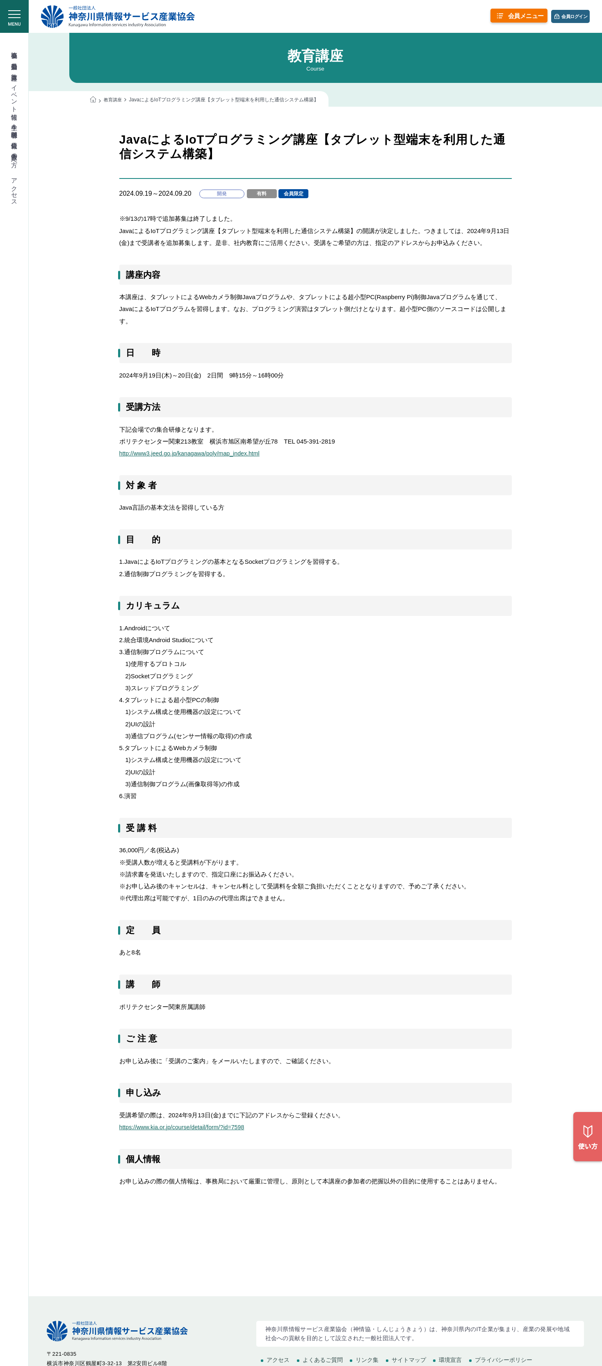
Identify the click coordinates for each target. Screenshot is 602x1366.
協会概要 (14, 47)
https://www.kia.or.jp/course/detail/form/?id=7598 (185, 1127)
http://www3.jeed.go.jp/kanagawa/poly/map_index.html (193, 453)
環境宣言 (450, 1360)
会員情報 (14, 137)
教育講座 (14, 69)
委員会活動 (14, 58)
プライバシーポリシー (503, 1360)
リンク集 (367, 1360)
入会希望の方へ (14, 156)
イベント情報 (14, 95)
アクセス (14, 188)
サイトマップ (409, 1360)
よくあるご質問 (323, 1360)
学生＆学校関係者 (14, 124)
